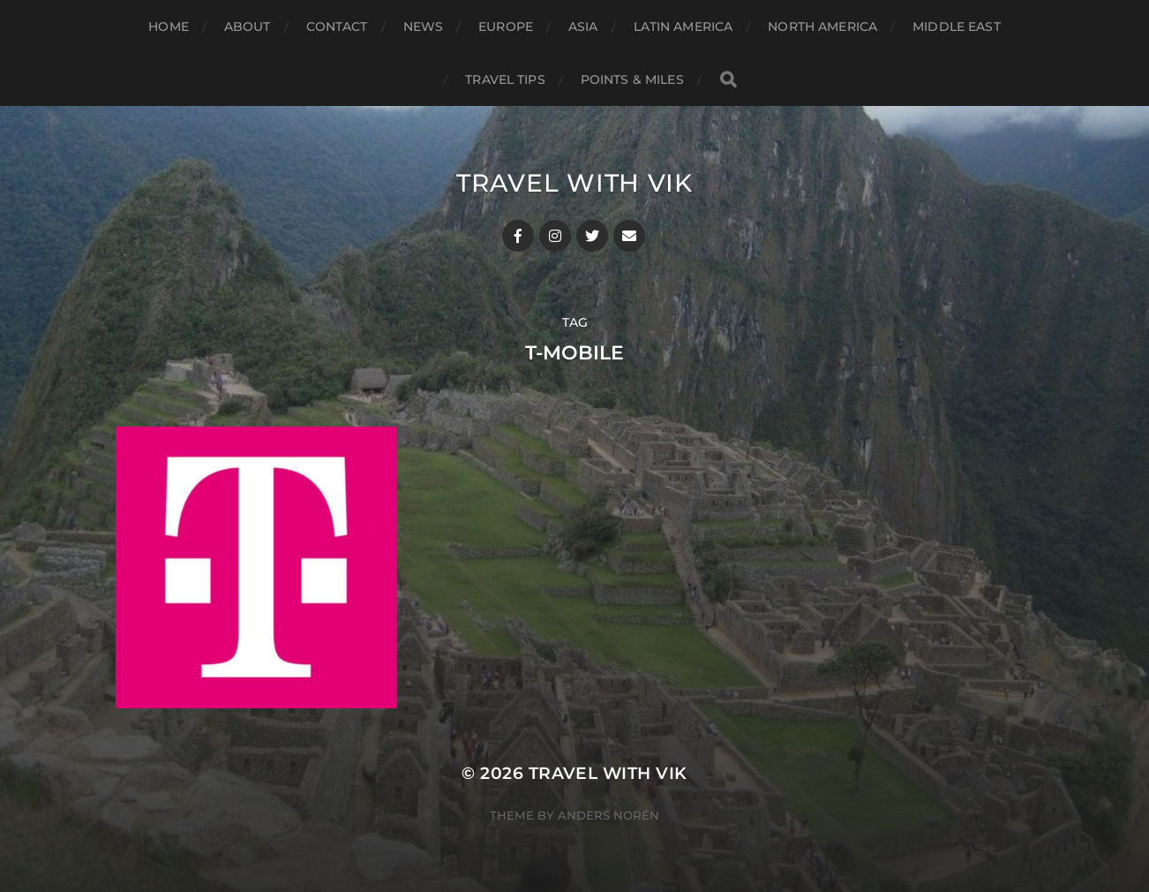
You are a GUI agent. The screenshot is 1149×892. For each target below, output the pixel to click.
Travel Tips (505, 79)
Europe (505, 26)
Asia (583, 26)
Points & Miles (632, 79)
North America (822, 26)
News (423, 26)
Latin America (683, 26)
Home (168, 26)
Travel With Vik (574, 183)
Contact (337, 26)
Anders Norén (608, 815)
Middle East (956, 26)
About (247, 26)
